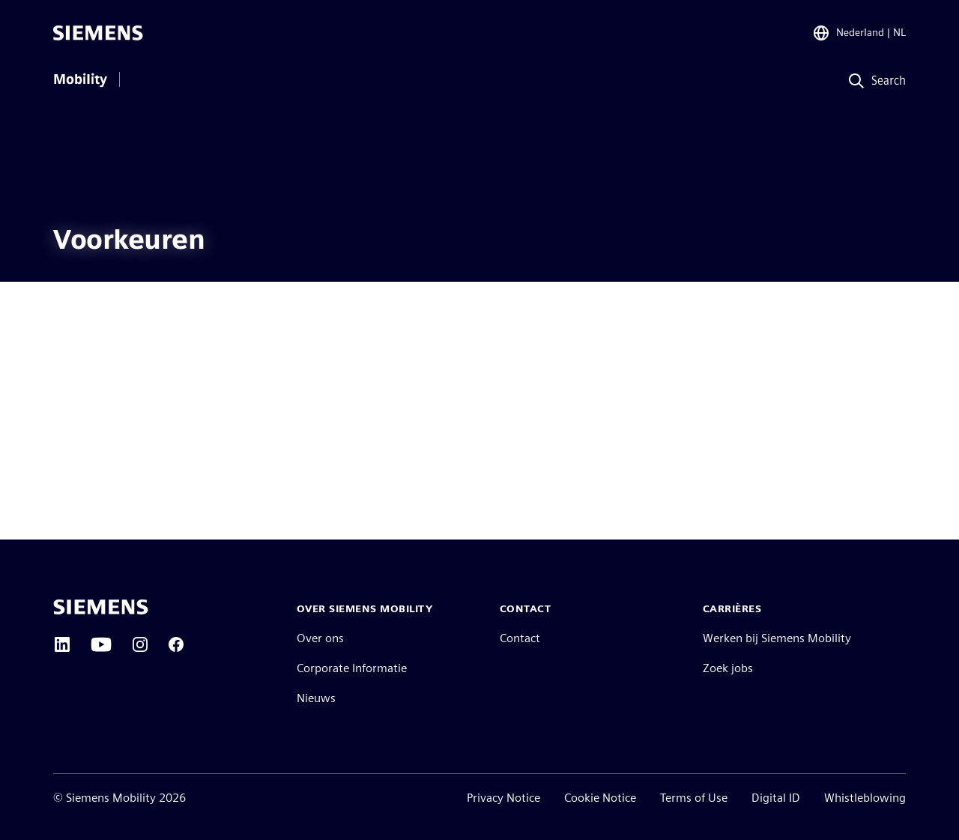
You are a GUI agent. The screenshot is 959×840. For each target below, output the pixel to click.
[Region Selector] (859, 32)
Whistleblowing (865, 798)
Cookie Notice (600, 798)
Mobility (80, 79)
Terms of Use (693, 798)
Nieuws (316, 698)
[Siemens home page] (100, 606)
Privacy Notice (503, 798)
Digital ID (775, 798)
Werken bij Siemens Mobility (777, 638)
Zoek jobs (728, 668)
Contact (520, 638)
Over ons (320, 638)
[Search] (873, 81)
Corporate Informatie (352, 668)
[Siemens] (98, 32)
